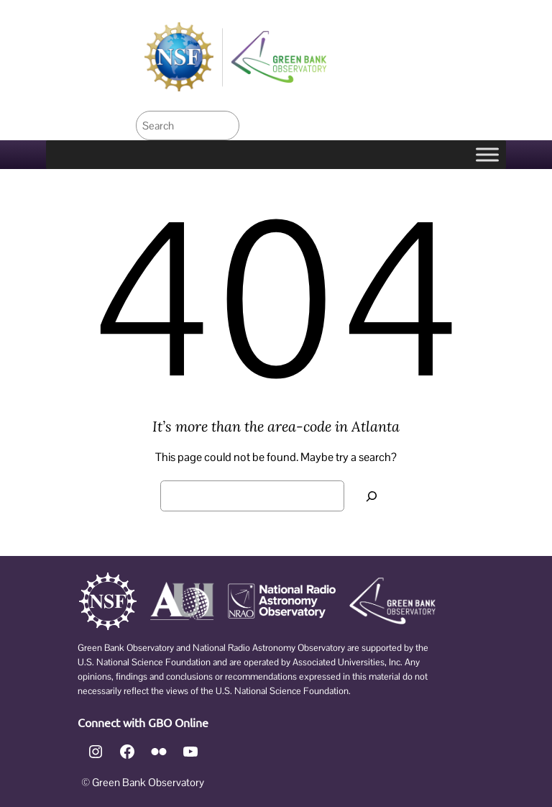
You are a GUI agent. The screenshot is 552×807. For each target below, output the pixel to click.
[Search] (371, 495)
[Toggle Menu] (487, 155)
